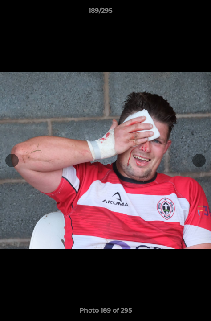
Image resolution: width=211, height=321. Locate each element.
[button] (179, 13)
